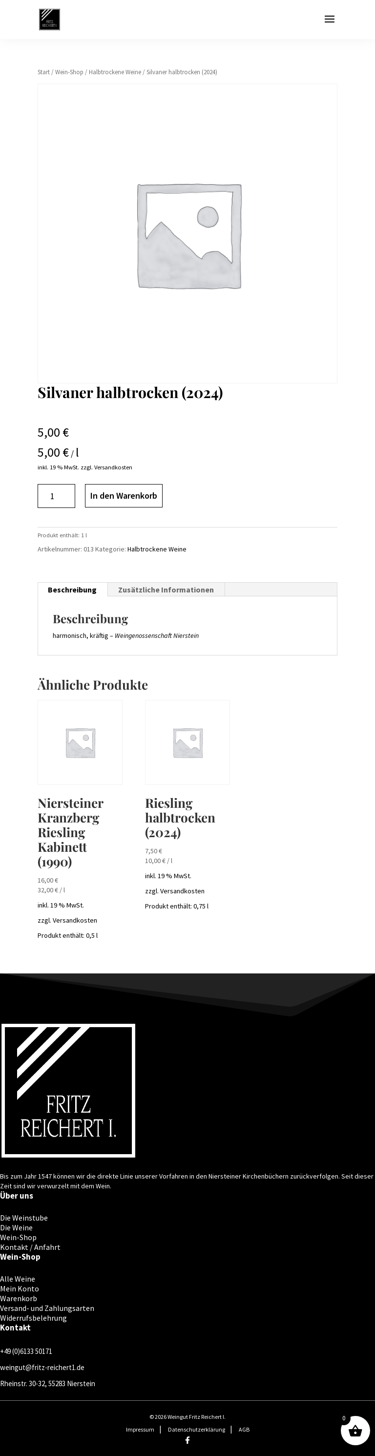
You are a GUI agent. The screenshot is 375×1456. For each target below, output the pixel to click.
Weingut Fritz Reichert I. (196, 1416)
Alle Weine (17, 1279)
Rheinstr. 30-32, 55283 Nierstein (47, 1383)
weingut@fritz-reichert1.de (42, 1367)
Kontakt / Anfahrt (30, 1247)
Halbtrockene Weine (115, 72)
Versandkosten (113, 467)
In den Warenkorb (123, 495)
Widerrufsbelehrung (33, 1318)
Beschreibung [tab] (72, 589)
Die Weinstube (24, 1218)
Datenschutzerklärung (196, 1429)
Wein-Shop (69, 72)
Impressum (140, 1429)
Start (44, 72)
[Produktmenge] (56, 496)
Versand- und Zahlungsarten (47, 1308)
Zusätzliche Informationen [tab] (166, 589)
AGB (244, 1429)
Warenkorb (18, 1298)
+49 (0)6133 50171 (26, 1351)
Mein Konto (19, 1288)
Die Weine (16, 1227)
